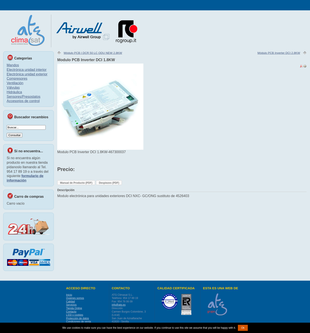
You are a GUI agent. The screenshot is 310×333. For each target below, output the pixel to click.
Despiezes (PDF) (109, 182)
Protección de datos (77, 318)
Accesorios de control (23, 101)
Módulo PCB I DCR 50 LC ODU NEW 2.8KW (93, 52)
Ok (242, 327)
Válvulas (13, 87)
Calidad (70, 301)
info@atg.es (119, 304)
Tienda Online (74, 308)
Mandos (13, 65)
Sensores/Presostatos (23, 96)
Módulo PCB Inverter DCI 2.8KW (278, 52)
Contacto (71, 311)
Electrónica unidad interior (26, 70)
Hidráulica (14, 92)
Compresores (17, 78)
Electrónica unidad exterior (27, 74)
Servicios (71, 304)
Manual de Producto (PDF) (76, 182)
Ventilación (15, 83)
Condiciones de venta (78, 321)
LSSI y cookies (74, 314)
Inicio (69, 294)
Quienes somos (75, 298)
